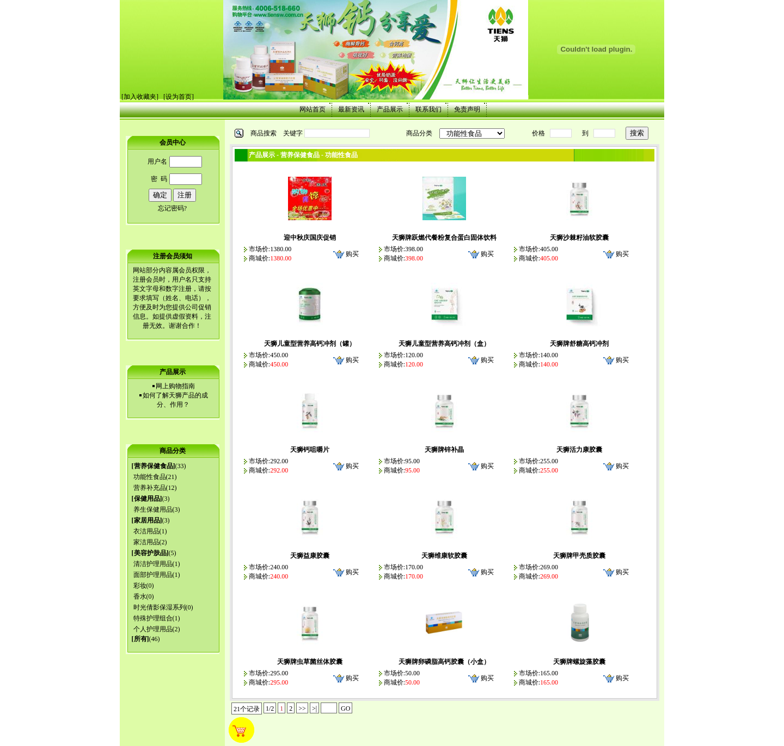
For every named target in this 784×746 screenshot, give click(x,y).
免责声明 (467, 109)
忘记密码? (172, 208)
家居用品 (147, 520)
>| (314, 708)
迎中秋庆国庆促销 (310, 237)
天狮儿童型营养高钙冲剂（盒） (444, 343)
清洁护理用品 (153, 564)
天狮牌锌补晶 (444, 449)
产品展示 (390, 109)
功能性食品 (149, 477)
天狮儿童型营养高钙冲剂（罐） (310, 343)
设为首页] (180, 97)
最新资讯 (351, 109)
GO (345, 708)
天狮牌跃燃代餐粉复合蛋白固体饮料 (444, 237)
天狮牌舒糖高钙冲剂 (579, 343)
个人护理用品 (153, 629)
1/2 (270, 708)
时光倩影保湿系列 (159, 607)
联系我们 (428, 109)
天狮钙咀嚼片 (309, 449)
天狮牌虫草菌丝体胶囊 (309, 662)
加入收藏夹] (141, 97)
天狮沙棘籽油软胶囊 (579, 237)
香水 (139, 596)
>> (302, 708)
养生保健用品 (153, 509)
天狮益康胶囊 (309, 556)
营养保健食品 (153, 466)
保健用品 (147, 498)
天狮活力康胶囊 (579, 449)
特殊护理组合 (153, 618)
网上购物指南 (175, 386)
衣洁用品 (146, 531)
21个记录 (247, 709)
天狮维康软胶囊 (444, 556)
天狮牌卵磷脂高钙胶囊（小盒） (444, 662)
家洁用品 (146, 542)
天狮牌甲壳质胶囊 (579, 556)
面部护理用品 (153, 575)
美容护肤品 (150, 553)
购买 (352, 254)
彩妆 (139, 585)
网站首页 (312, 109)
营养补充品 (149, 488)
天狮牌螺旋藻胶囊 (579, 662)
